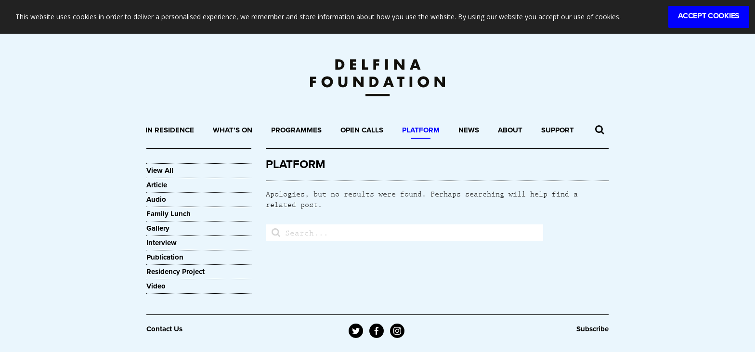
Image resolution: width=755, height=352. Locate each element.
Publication (164, 257)
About (510, 130)
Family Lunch (168, 213)
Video (156, 286)
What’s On (232, 130)
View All (159, 170)
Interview (161, 242)
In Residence (169, 130)
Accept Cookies (709, 16)
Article (156, 185)
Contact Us (164, 329)
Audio (156, 199)
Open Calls (361, 130)
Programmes (296, 130)
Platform (421, 130)
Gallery (157, 228)
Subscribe (592, 329)
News (468, 130)
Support (557, 130)
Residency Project (175, 271)
